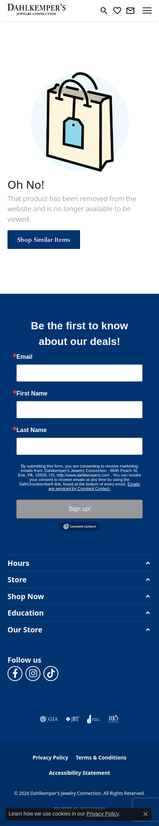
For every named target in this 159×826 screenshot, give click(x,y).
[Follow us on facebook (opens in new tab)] (14, 673)
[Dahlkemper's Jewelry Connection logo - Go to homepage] (36, 10)
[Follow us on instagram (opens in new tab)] (32, 673)
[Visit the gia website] (49, 719)
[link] (130, 10)
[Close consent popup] (145, 814)
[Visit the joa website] (93, 719)
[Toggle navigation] (147, 10)
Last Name (31, 430)
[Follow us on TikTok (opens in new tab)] (50, 673)
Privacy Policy (50, 757)
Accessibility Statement (79, 772)
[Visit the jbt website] (72, 719)
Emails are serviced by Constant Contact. (94, 486)
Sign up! (79, 509)
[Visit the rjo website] (113, 719)
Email (24, 357)
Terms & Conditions (101, 757)
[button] (104, 10)
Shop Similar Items (43, 239)
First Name (32, 394)
